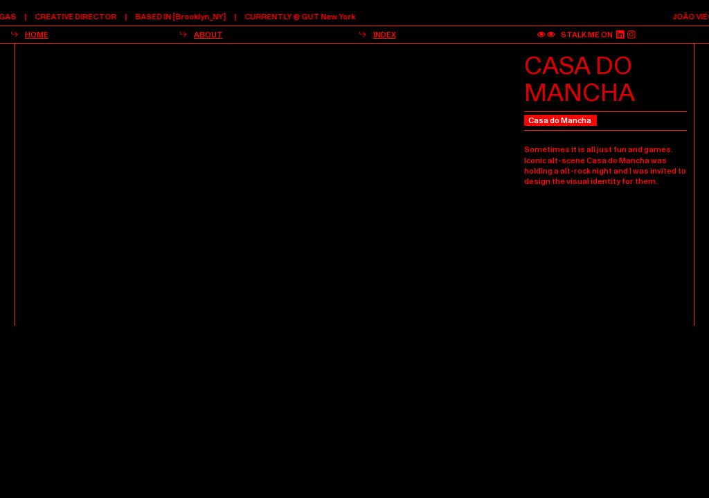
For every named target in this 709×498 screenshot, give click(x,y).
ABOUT (208, 34)
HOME (36, 34)
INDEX (384, 34)
